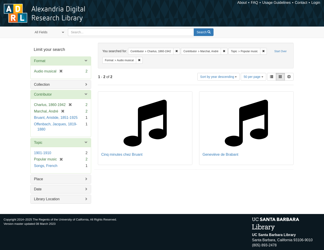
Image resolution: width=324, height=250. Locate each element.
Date (38, 189)
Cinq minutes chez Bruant (121, 154)
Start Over (280, 51)
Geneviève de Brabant (220, 154)
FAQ (254, 3)
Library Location (47, 199)
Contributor (43, 94)
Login (315, 3)
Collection (42, 84)
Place (38, 179)
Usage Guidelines (276, 3)
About (242, 3)
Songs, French (45, 166)
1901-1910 (42, 153)
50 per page (253, 77)
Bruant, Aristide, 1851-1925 (56, 117)
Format (39, 61)
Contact (301, 3)
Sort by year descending (218, 77)
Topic (38, 142)
